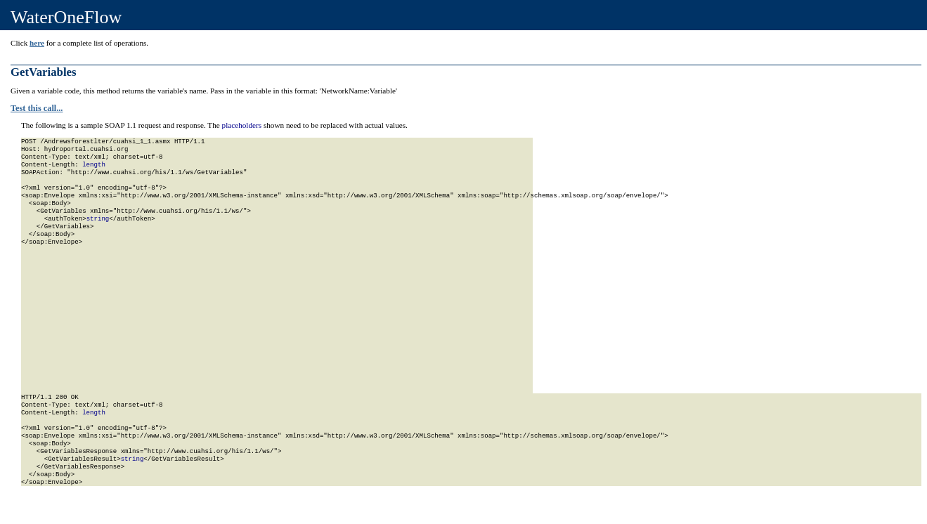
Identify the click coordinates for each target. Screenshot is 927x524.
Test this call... (37, 108)
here (37, 43)
